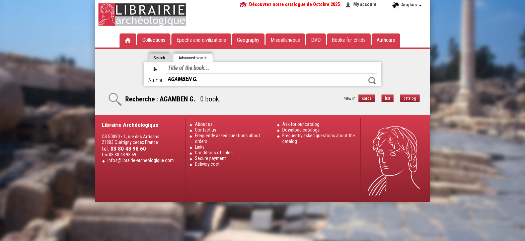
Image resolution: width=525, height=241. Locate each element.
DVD (316, 40)
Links (200, 147)
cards (367, 98)
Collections (153, 40)
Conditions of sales (214, 153)
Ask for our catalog (300, 124)
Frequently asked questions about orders (227, 138)
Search (372, 81)
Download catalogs (301, 130)
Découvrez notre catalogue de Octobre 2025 (294, 4)
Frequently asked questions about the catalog (318, 138)
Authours (386, 40)
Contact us (205, 130)
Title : (154, 69)
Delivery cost (207, 164)
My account (365, 4)
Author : (156, 80)
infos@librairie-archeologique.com (140, 160)
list (387, 98)
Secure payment (210, 158)
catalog (409, 98)
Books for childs (349, 40)
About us (204, 124)
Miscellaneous (285, 40)
